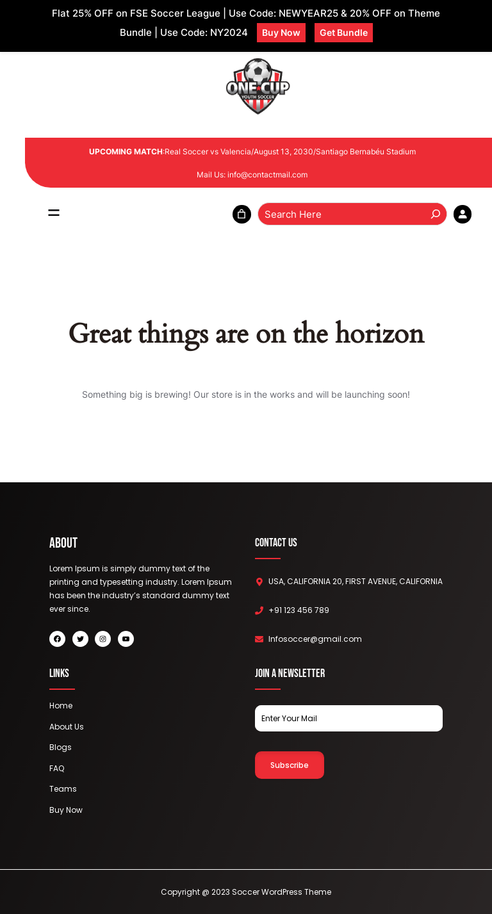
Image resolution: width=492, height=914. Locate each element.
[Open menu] (53, 213)
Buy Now (281, 32)
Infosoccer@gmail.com (315, 638)
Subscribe (289, 765)
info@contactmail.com (267, 174)
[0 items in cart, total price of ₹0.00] (242, 214)
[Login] (462, 213)
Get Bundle (344, 32)
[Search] (436, 214)
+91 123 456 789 (298, 610)
